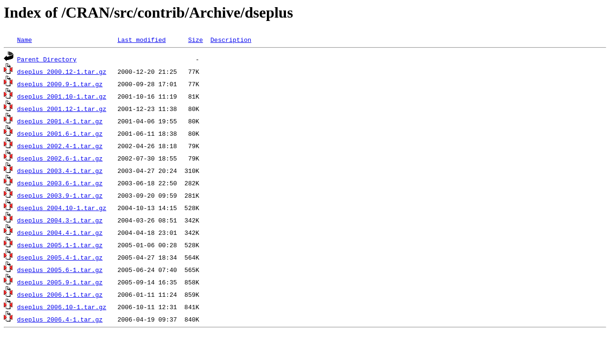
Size (195, 39)
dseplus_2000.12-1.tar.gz (61, 71)
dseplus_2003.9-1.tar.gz (59, 195)
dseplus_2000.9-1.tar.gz (59, 84)
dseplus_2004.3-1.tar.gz (59, 220)
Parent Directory (47, 59)
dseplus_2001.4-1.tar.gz (59, 121)
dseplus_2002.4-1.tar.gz (59, 145)
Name (24, 39)
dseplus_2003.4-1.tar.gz (59, 170)
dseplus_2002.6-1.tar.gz (59, 158)
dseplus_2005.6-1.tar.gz (59, 269)
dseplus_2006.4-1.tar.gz (59, 319)
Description (230, 39)
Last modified (141, 39)
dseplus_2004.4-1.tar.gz (59, 232)
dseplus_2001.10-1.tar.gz (61, 96)
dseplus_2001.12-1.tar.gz (61, 108)
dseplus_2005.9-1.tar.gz (59, 282)
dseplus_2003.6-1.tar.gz (59, 183)
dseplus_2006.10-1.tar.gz (61, 307)
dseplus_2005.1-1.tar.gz (59, 245)
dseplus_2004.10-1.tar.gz (61, 207)
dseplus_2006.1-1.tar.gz (59, 294)
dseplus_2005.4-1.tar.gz (59, 257)
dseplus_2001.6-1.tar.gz (59, 133)
